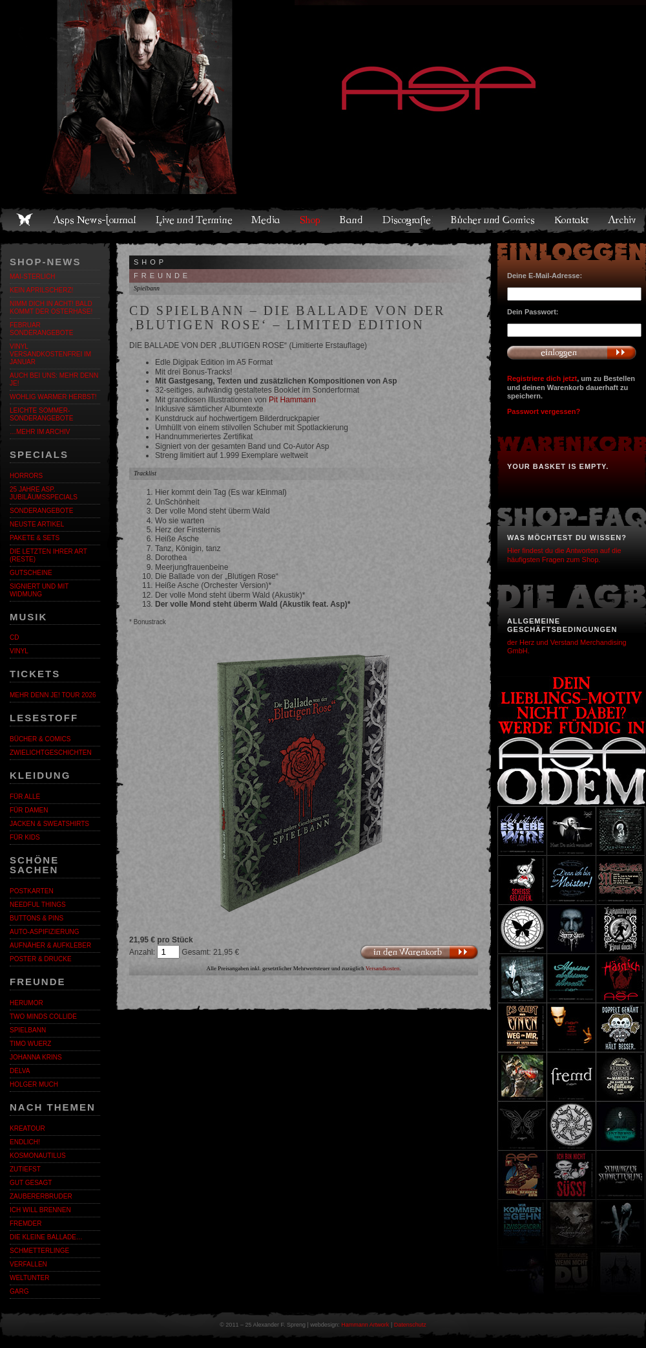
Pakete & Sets (34, 537)
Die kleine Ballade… (46, 1237)
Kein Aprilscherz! (41, 290)
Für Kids (25, 837)
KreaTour (27, 1128)
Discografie (407, 220)
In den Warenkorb (419, 952)
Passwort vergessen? (543, 411)
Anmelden (571, 352)
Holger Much (34, 1084)
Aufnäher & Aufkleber (50, 945)
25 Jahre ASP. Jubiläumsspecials (44, 493)
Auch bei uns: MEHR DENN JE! (54, 379)
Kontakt (572, 220)
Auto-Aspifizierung (44, 931)
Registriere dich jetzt (542, 378)
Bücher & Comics (40, 739)
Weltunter (29, 1277)
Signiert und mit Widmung (39, 590)
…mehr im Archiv (40, 431)
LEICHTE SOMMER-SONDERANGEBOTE (41, 414)
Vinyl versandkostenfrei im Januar (50, 354)
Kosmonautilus (38, 1155)
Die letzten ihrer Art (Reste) (48, 555)
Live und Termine (194, 220)
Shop (311, 220)
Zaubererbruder (41, 1196)
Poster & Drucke (41, 958)
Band (352, 220)
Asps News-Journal (95, 220)
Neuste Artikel (37, 524)
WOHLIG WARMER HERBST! (53, 396)
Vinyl (19, 651)
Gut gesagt (31, 1182)
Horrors (26, 475)
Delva (20, 1070)
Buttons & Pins (36, 918)
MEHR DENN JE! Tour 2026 (53, 695)
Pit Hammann (292, 399)
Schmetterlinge (39, 1250)
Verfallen (28, 1264)
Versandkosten (383, 968)
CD (14, 637)
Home (24, 220)
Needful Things (38, 904)
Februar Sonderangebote (41, 328)
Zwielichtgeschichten (51, 752)
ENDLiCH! (25, 1142)
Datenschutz (410, 1324)
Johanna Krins (36, 1057)
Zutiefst (25, 1169)
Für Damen (29, 810)
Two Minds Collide (43, 1016)
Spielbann (28, 1030)
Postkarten (32, 891)
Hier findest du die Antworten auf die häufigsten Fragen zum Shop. (564, 555)
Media (266, 220)
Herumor (26, 1002)
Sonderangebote (41, 510)
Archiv (623, 220)
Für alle (25, 796)
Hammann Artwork (365, 1324)
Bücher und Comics (493, 220)
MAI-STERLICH (33, 276)
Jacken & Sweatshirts (49, 823)
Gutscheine (31, 572)
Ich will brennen (40, 1209)
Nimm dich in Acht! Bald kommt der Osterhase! (51, 307)
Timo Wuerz (30, 1043)
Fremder (25, 1223)
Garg (19, 1291)
